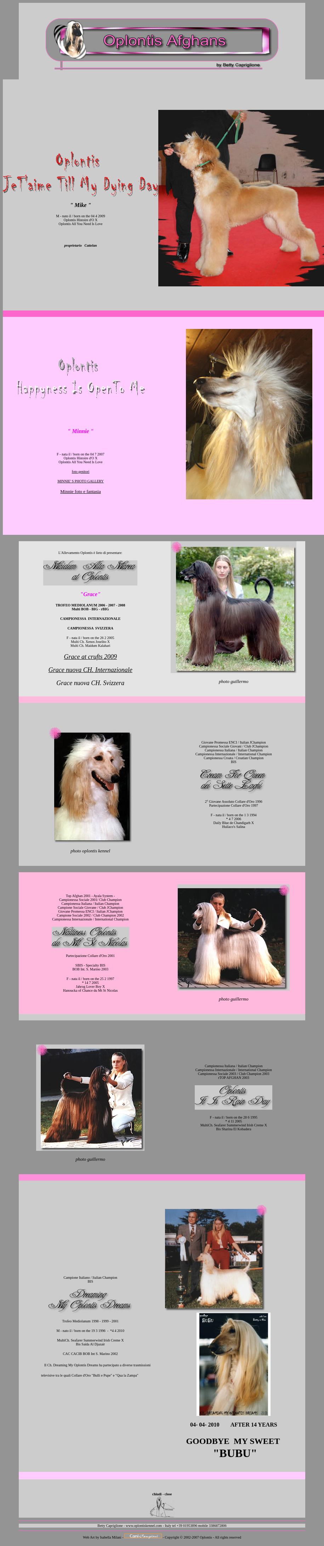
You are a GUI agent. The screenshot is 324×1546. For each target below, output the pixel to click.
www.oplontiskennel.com (144, 1526)
